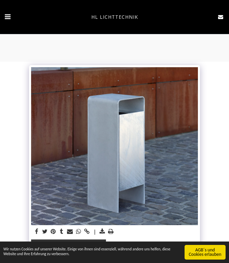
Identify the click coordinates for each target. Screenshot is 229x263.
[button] (7, 17)
